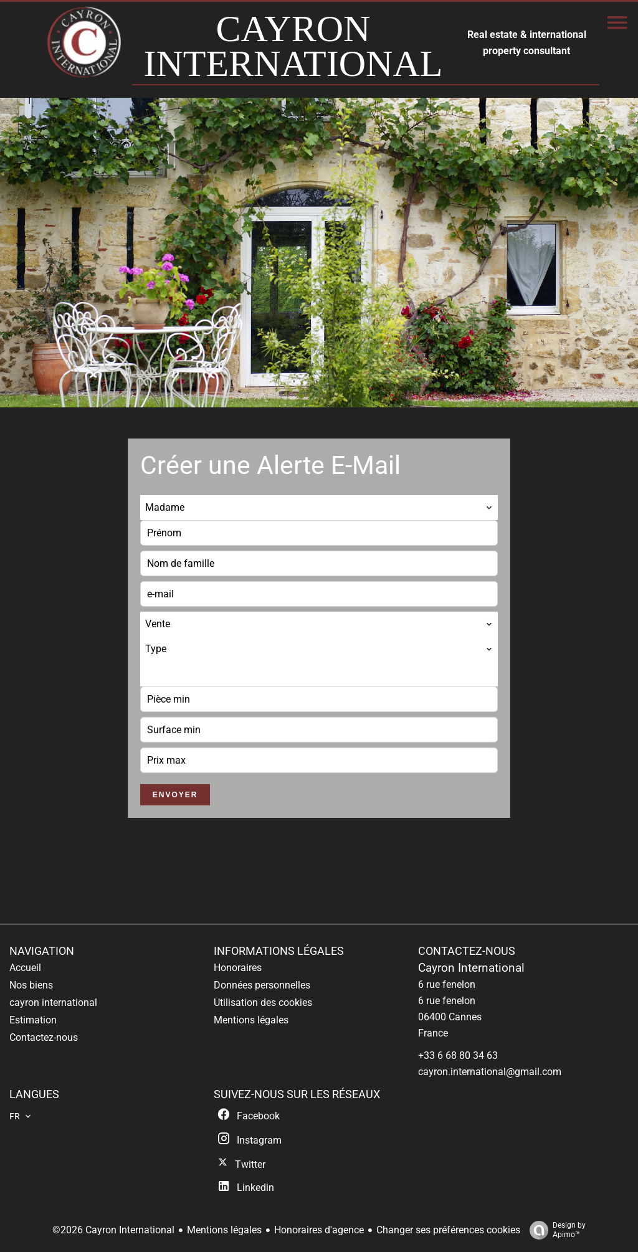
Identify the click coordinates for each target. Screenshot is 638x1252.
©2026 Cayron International (113, 1230)
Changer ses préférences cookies (448, 1230)
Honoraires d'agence (319, 1230)
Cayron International (471, 968)
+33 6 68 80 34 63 (458, 1055)
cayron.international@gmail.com (489, 1072)
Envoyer (175, 794)
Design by (554, 1230)
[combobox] (319, 507)
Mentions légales (224, 1230)
